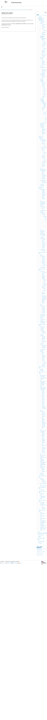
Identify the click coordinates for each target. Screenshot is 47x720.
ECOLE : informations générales (42, 459)
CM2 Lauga (42, 479)
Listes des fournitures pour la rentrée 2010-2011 (43, 196)
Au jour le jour (42, 326)
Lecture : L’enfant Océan (43, 404)
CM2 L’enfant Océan (43, 394)
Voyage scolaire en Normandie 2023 (42, 497)
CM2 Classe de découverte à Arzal (42, 317)
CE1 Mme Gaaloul (43, 210)
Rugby (44, 264)
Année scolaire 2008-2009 (10, 9)
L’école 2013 (42, 271)
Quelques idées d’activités (43, 470)
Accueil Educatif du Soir (43, 293)
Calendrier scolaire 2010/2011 (43, 191)
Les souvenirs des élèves (43, 507)
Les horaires (44, 272)
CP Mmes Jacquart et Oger (42, 455)
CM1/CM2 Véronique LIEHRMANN (42, 100)
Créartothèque (44, 345)
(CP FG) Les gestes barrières (44, 434)
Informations (40, 534)
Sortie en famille (41, 541)
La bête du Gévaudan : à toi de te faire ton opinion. (43, 357)
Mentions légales (15, 563)
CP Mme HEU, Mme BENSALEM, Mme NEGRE (43, 522)
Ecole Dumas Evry (16, 3)
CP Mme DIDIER (43, 140)
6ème (41, 512)
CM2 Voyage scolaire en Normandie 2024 (43, 503)
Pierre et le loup (39, 554)
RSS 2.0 (20, 563)
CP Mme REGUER (43, 147)
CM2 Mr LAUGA (42, 180)
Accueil (1, 9)
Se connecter (3, 563)
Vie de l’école (42, 21)
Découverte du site (40, 553)
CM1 (41, 519)
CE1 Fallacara (42, 515)
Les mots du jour (44, 152)
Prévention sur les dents (41, 551)
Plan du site (8, 563)
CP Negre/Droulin (43, 483)
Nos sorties (44, 34)
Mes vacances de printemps (44, 54)
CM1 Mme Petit (42, 388)
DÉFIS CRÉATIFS (43, 457)
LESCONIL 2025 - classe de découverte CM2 (43, 526)
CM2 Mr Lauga (42, 249)
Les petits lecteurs (44, 42)
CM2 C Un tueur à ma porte (43, 416)
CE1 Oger (41, 478)
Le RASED (43, 276)
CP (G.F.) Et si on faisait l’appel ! (44, 448)
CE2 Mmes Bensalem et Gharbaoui (43, 381)
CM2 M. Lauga (42, 389)
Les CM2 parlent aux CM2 (43, 427)
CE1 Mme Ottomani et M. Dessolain (43, 375)
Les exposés (44, 408)
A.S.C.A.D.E (45, 279)
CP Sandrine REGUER (18, 9)
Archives (4, 9)
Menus (39, 536)
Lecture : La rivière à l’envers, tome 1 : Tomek (44, 399)
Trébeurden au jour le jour (44, 134)
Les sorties (43, 52)
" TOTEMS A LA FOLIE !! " (44, 113)
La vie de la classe (24, 9)
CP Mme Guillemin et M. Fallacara (43, 431)
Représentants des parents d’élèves (44, 299)
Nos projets (44, 143)
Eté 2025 (41, 524)
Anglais (44, 104)
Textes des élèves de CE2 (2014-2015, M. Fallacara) (44, 339)
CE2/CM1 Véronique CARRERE (42, 80)
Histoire (43, 480)
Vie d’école (40, 542)
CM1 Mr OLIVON (43, 170)
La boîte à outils (42, 349)
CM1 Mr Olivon (42, 234)
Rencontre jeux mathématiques (39, 550)
